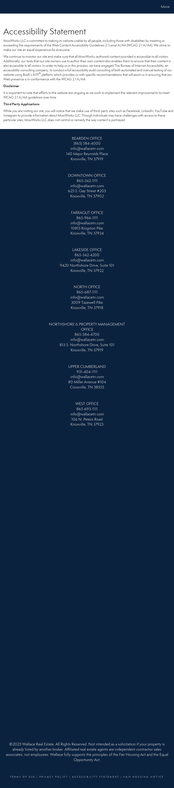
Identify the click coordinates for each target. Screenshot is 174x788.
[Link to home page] (4, 7)
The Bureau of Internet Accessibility (139, 66)
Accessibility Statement (95, 777)
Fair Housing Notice (143, 777)
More (165, 6)
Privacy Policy (53, 777)
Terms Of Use (22, 777)
